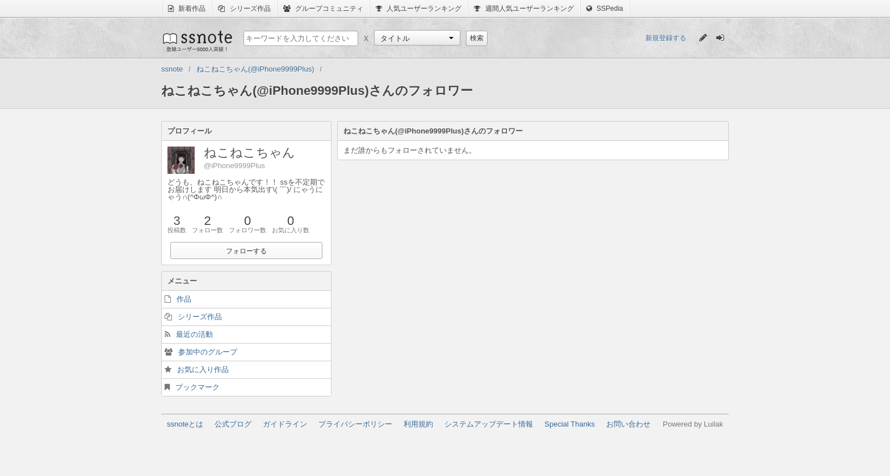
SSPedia (604, 8)
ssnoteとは (185, 424)
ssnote (196, 41)
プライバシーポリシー (355, 424)
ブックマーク (197, 387)
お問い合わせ (628, 424)
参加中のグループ (207, 352)
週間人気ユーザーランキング (523, 8)
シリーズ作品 (244, 8)
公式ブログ (233, 424)
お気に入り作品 (203, 369)
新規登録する (665, 38)
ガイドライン (285, 424)
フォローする (246, 251)
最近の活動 (194, 334)
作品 (184, 299)
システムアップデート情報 (488, 424)
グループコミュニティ (323, 8)
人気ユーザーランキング (418, 8)
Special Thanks (569, 424)
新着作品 (186, 8)
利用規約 (418, 424)
